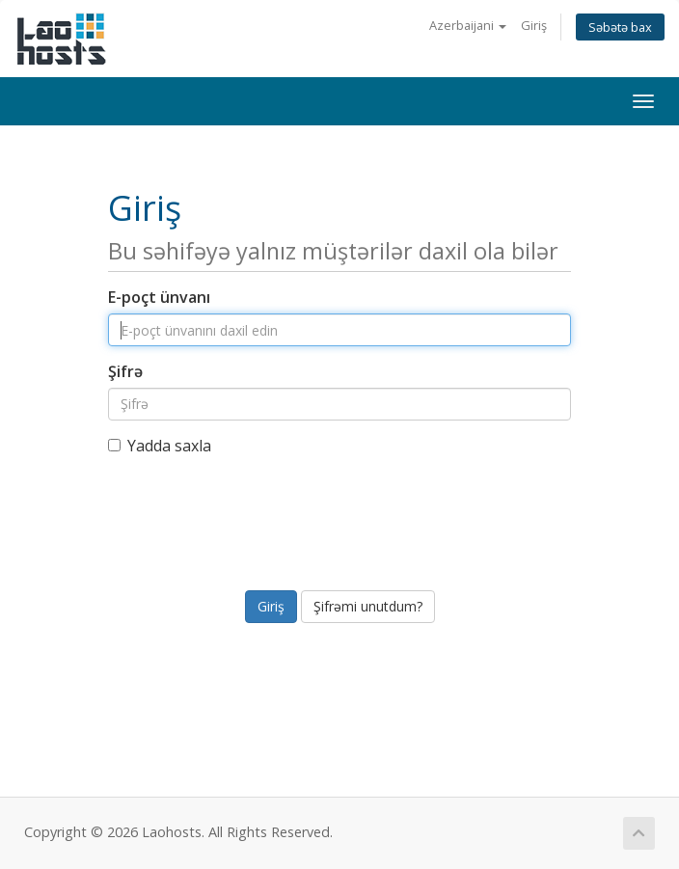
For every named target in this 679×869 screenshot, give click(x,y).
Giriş (534, 25)
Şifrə (125, 371)
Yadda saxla (159, 445)
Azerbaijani (467, 25)
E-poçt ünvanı (159, 297)
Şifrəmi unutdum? (367, 606)
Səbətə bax (620, 27)
